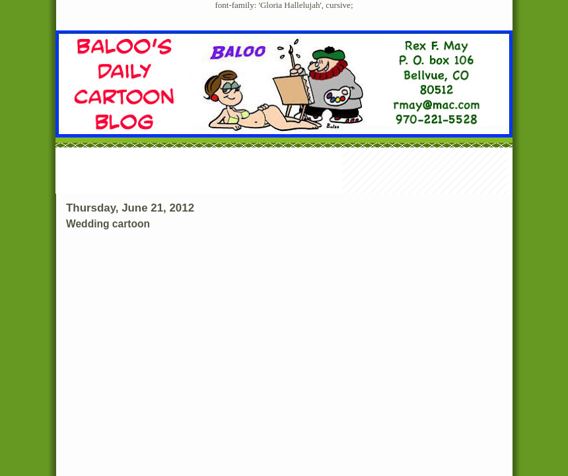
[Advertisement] (284, 172)
